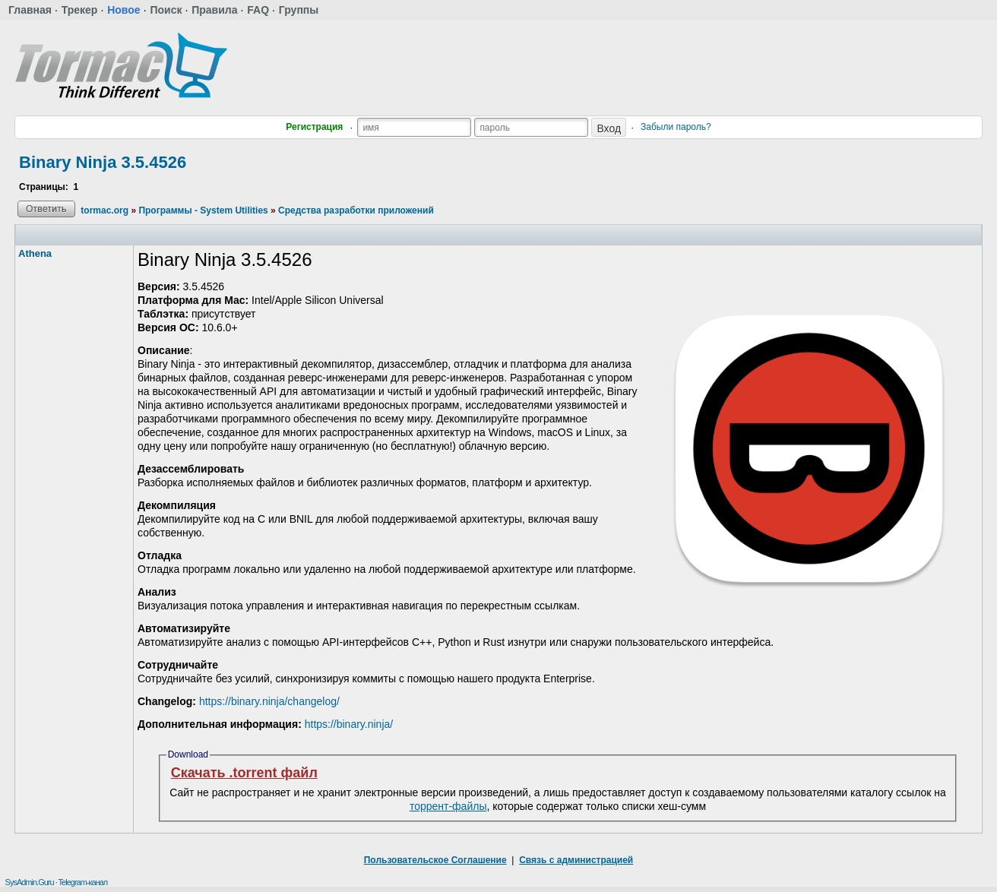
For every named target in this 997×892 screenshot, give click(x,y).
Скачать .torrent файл (244, 772)
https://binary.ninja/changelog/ (269, 701)
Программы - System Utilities (202, 210)
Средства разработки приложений (356, 210)
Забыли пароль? (676, 127)
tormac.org (104, 210)
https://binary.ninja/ (349, 724)
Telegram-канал (83, 882)
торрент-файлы (448, 806)
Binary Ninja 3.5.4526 (102, 162)
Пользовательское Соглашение (435, 860)
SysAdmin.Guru (29, 882)
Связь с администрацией (576, 860)
